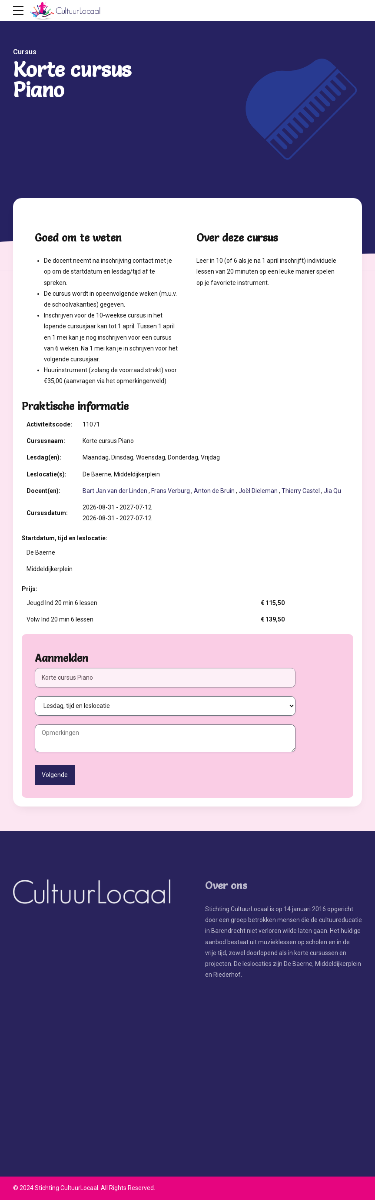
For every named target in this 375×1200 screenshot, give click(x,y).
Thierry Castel (301, 490)
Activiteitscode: (49, 424)
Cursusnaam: (46, 440)
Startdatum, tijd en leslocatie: (64, 538)
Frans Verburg (170, 490)
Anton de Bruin (214, 490)
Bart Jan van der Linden (115, 490)
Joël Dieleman (258, 490)
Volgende (55, 774)
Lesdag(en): (44, 457)
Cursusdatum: (47, 512)
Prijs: (29, 588)
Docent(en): (43, 490)
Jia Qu (332, 490)
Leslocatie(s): (46, 474)
